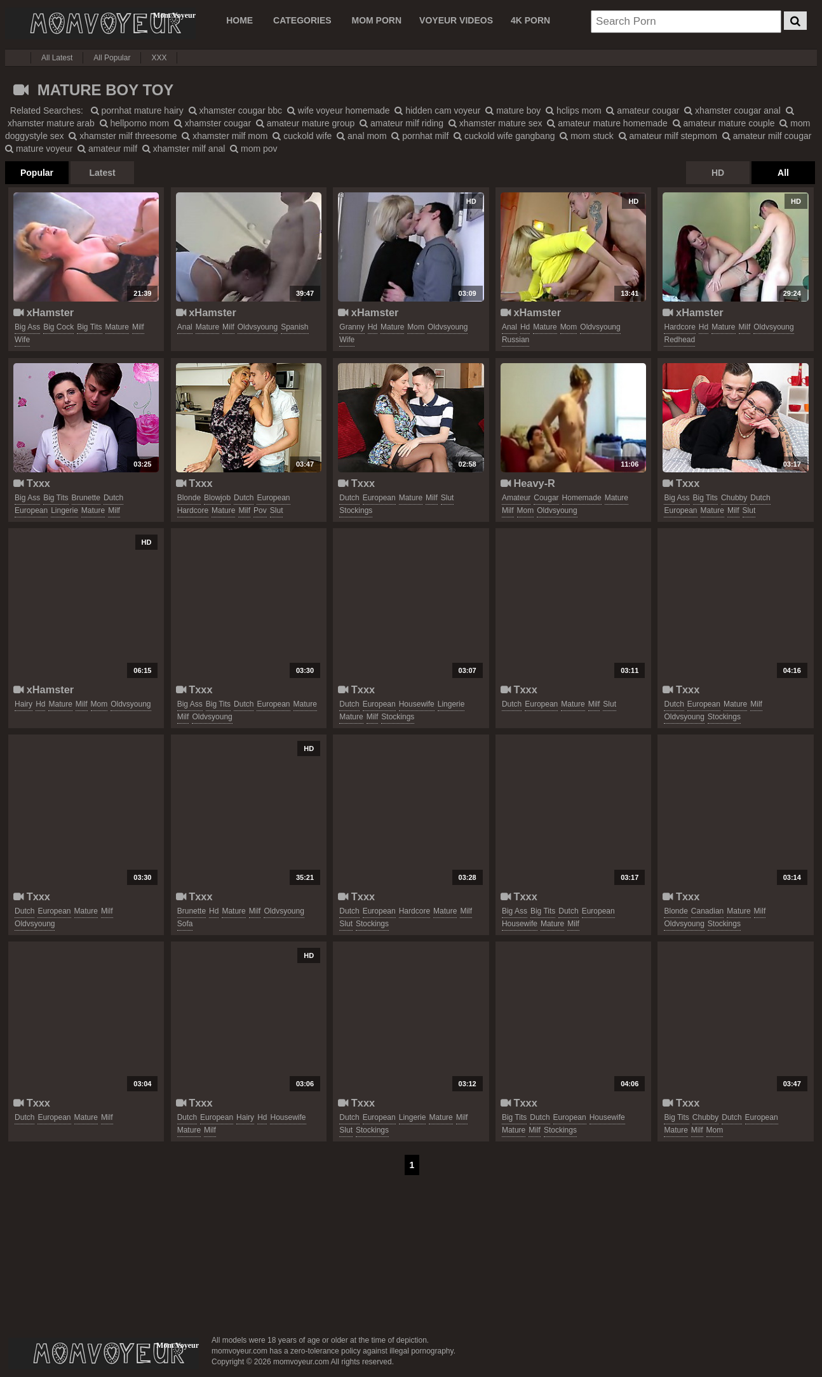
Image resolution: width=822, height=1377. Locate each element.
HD (717, 173)
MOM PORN (377, 20)
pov (260, 510)
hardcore (679, 327)
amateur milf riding (401, 123)
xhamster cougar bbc (236, 110)
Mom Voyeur (100, 23)
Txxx (31, 483)
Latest (102, 173)
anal (184, 327)
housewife (417, 704)
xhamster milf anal (183, 148)
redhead (679, 339)
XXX (158, 57)
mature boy (513, 110)
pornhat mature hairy (137, 110)
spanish (294, 327)
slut (276, 510)
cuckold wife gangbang (504, 136)
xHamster (43, 312)
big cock (58, 327)
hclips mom (574, 110)
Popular (36, 173)
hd (372, 327)
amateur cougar (642, 110)
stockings (355, 510)
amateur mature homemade (607, 123)
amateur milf (107, 148)
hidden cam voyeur (437, 110)
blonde (189, 497)
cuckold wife (302, 136)
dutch (113, 497)
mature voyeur (38, 148)
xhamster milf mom (224, 136)
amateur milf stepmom (668, 136)
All (783, 173)
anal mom (361, 136)
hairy (23, 704)
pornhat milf (419, 136)
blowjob (217, 497)
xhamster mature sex (495, 123)
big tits (89, 327)
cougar (546, 497)
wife (22, 339)
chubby (734, 497)
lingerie (64, 510)
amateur (516, 497)
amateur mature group (305, 123)
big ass (27, 327)
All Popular (111, 57)
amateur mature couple (724, 123)
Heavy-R (528, 483)
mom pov (253, 148)
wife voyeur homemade (338, 110)
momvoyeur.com (103, 1353)
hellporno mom (135, 123)
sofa (185, 923)
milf (138, 327)
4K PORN (530, 20)
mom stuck (587, 136)
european (31, 510)
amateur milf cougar (767, 136)
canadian (707, 911)
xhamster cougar (212, 123)
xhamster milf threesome (123, 136)
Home (239, 20)
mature (117, 327)
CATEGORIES (302, 20)
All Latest (56, 57)
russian (515, 339)
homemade (582, 497)
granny (351, 327)
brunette (86, 497)
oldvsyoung (258, 327)
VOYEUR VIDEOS (456, 20)
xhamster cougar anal (732, 110)
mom (415, 327)
